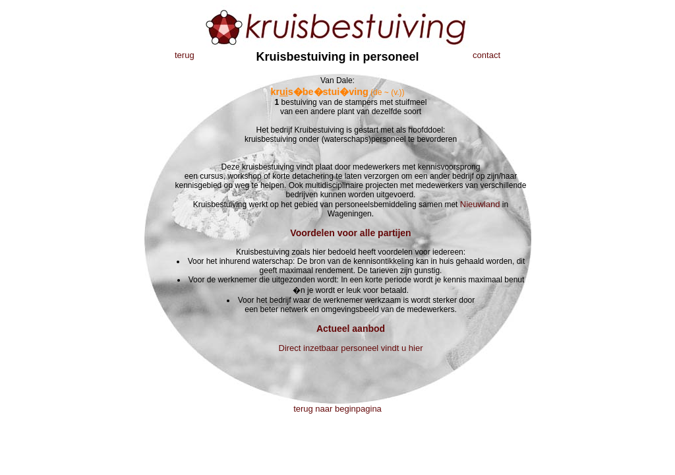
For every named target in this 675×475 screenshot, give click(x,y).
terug (184, 55)
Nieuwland (480, 204)
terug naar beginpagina (337, 409)
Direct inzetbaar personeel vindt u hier (351, 348)
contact (486, 55)
